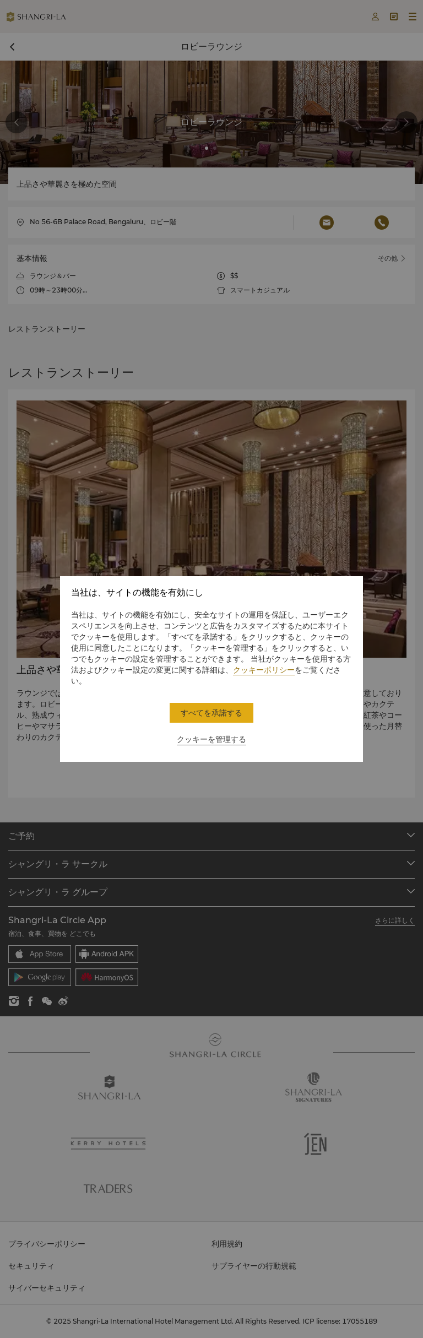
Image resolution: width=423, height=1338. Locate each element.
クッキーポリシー (264, 670)
